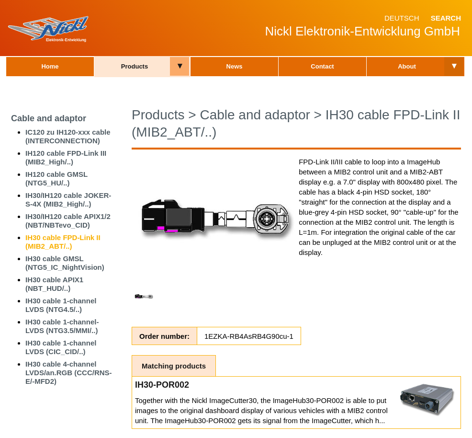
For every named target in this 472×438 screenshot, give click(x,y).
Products (134, 66)
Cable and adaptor (48, 118)
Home (49, 66)
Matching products (174, 366)
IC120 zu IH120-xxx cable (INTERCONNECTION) (68, 136)
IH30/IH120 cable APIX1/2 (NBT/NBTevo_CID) (68, 220)
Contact (322, 66)
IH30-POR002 (162, 385)
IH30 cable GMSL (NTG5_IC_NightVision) (64, 262)
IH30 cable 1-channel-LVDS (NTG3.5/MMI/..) (62, 326)
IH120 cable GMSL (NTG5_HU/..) (56, 178)
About (407, 66)
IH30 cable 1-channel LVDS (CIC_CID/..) (60, 347)
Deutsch (401, 18)
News (234, 66)
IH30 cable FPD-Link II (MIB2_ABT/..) (63, 241)
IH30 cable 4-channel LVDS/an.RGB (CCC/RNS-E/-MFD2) (68, 372)
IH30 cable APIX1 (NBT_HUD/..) (54, 284)
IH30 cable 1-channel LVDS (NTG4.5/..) (60, 305)
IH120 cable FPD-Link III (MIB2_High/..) (65, 157)
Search (446, 18)
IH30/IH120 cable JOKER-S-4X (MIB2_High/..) (68, 199)
